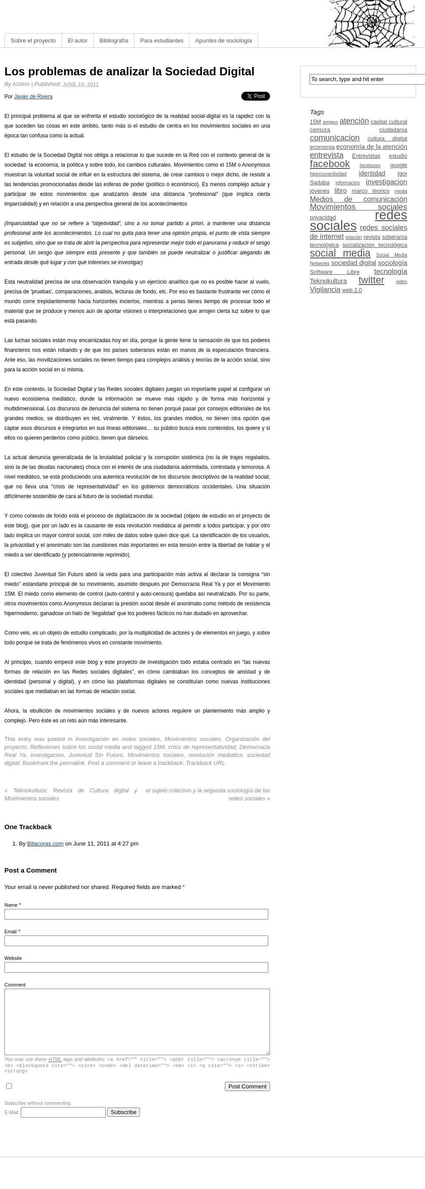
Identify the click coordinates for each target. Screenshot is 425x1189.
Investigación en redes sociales (117, 739)
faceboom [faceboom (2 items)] (370, 165)
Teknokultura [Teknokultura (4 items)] (328, 281)
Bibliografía (114, 40)
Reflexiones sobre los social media (75, 747)
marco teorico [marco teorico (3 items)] (370, 190)
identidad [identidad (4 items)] (372, 173)
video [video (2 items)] (401, 281)
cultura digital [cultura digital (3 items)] (387, 138)
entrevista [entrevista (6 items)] (327, 155)
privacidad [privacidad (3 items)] (323, 217)
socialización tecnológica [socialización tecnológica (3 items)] (375, 245)
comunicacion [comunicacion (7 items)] (335, 137)
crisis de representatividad (202, 747)
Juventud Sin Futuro (96, 755)
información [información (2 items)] (348, 182)
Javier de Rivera (33, 97)
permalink (72, 763)
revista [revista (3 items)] (371, 237)
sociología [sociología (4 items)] (392, 262)
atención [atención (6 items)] (354, 121)
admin (21, 84)
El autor (78, 40)
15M (158, 747)
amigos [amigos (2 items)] (330, 122)
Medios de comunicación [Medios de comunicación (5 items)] (358, 199)
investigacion (47, 755)
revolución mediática (216, 755)
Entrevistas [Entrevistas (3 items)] (366, 155)
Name (10, 905)
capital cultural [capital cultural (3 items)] (389, 121)
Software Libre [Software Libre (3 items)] (334, 272)
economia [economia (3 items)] (322, 147)
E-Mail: (55, 1115)
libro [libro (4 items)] (340, 190)
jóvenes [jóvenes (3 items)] (319, 190)
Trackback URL (205, 763)
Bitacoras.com (45, 843)
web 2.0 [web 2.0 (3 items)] (352, 290)
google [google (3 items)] (398, 165)
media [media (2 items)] (400, 191)
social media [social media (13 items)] (340, 253)
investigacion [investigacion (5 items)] (386, 182)
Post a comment (109, 763)
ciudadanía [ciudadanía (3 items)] (393, 129)
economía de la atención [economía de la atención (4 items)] (371, 146)
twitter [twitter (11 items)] (371, 279)
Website (13, 958)
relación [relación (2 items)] (353, 237)
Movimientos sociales (193, 739)
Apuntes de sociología (223, 40)
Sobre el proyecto (33, 40)
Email (10, 931)
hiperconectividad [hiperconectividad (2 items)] (328, 173)
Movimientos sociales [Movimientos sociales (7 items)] (358, 206)
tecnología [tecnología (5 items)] (390, 271)
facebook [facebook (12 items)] (330, 163)
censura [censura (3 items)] (320, 129)
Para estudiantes (162, 40)
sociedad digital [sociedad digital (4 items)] (353, 262)
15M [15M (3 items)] (315, 121)
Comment (15, 984)
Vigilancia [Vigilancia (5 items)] (325, 289)
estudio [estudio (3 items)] (398, 155)
